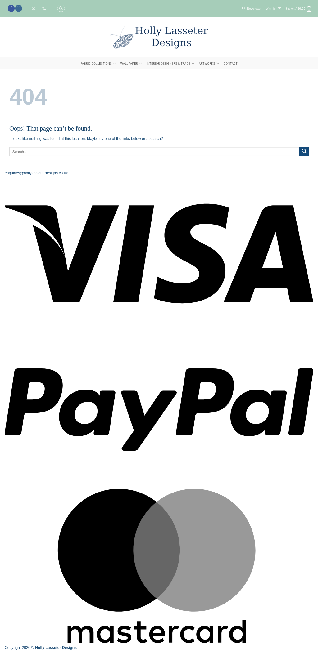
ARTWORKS (209, 63)
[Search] (61, 8)
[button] (251, 8)
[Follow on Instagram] (18, 8)
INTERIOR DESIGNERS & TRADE (170, 63)
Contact (231, 63)
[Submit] (304, 151)
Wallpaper (131, 63)
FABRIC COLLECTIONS (98, 63)
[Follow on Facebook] (11, 8)
